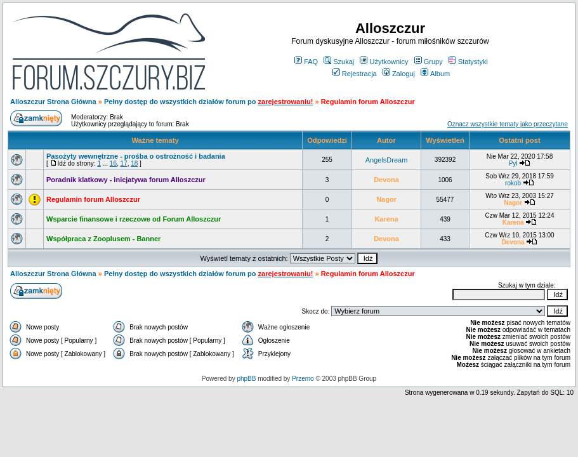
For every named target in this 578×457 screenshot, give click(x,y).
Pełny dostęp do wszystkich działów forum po (181, 101)
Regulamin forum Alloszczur (93, 199)
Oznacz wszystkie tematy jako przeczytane (507, 124)
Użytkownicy (384, 61)
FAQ (306, 61)
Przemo (302, 378)
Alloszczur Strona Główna (53, 101)
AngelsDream (386, 160)
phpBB (246, 378)
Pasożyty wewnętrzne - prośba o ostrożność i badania (135, 156)
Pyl (513, 163)
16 (113, 163)
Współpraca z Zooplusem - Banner (103, 238)
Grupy (428, 61)
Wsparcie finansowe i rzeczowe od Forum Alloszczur (133, 219)
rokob (513, 183)
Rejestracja (354, 73)
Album (435, 73)
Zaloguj (399, 73)
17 (124, 163)
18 (134, 163)
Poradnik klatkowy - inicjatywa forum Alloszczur (126, 179)
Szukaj (339, 61)
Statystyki (468, 61)
